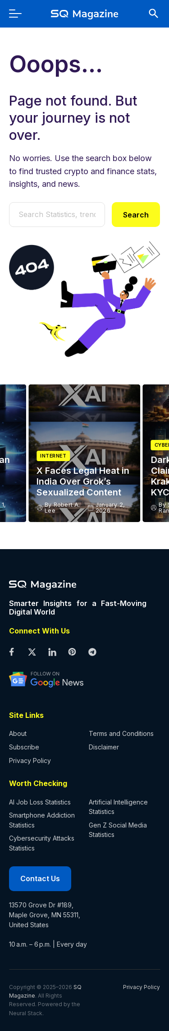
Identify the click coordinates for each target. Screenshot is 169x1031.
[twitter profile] (32, 652)
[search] (149, 13)
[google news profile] (77, 679)
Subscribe (24, 747)
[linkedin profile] (52, 652)
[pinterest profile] (72, 652)
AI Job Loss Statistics (40, 802)
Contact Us (40, 878)
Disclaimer (104, 747)
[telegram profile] (92, 652)
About (18, 733)
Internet (53, 456)
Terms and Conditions (121, 733)
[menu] (20, 13)
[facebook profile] (11, 652)
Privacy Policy (30, 760)
